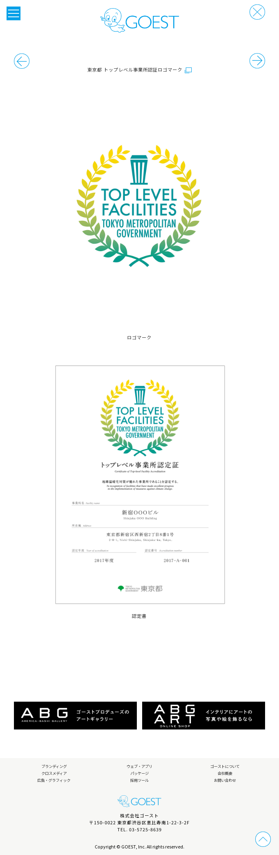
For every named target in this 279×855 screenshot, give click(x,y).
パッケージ (139, 773)
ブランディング (54, 766)
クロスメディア (54, 773)
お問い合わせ (225, 780)
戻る (257, 12)
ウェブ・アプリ (139, 766)
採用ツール (139, 780)
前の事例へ (257, 61)
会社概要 (225, 773)
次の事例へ (21, 61)
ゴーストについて (225, 766)
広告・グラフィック (53, 780)
